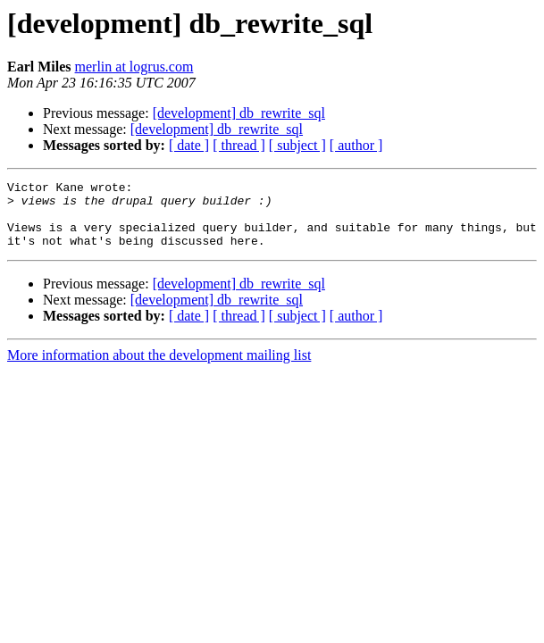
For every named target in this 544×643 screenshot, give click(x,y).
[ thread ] (239, 145)
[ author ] (356, 145)
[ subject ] (297, 145)
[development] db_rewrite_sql (239, 113)
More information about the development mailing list (159, 368)
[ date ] (189, 145)
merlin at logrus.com (134, 66)
